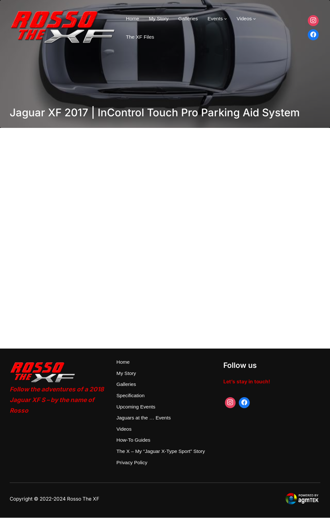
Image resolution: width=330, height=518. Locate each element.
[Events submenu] (225, 18)
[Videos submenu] (254, 18)
